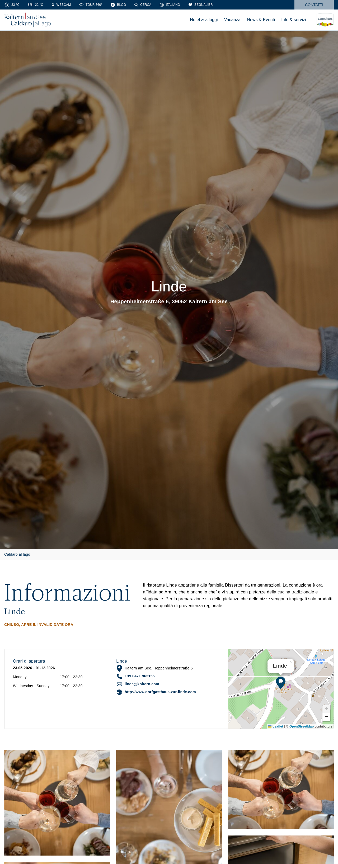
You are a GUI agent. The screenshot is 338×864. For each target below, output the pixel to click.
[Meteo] (12, 5)
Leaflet (275, 726)
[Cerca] (142, 5)
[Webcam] (61, 5)
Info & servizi (293, 19)
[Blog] (118, 5)
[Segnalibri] (201, 5)
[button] (280, 682)
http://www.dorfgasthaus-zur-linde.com (160, 692)
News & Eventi (261, 19)
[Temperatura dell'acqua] (35, 5)
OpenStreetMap (301, 726)
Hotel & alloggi (204, 19)
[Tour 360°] (90, 5)
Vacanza (232, 19)
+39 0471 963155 (140, 676)
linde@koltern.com (142, 684)
